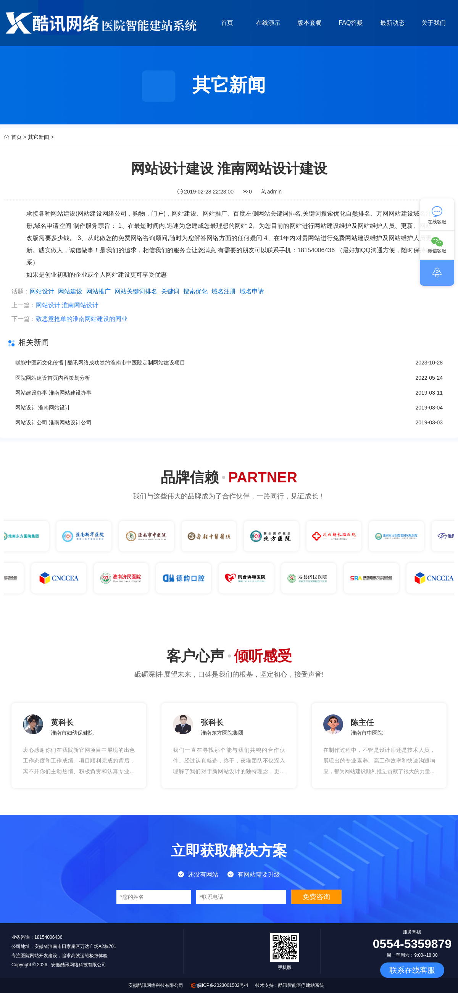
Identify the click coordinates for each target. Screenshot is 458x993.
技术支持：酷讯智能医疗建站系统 (289, 985)
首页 (227, 22)
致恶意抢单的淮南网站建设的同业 (81, 319)
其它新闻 (38, 137)
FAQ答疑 (352, 22)
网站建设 (70, 291)
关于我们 (435, 22)
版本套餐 (310, 22)
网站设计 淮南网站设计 (67, 305)
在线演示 (268, 22)
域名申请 (252, 291)
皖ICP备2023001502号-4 (222, 985)
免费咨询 (316, 897)
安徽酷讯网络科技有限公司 (155, 985)
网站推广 (98, 291)
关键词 (170, 291)
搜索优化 (195, 291)
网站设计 (42, 291)
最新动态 (393, 22)
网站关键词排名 (135, 291)
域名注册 (223, 291)
